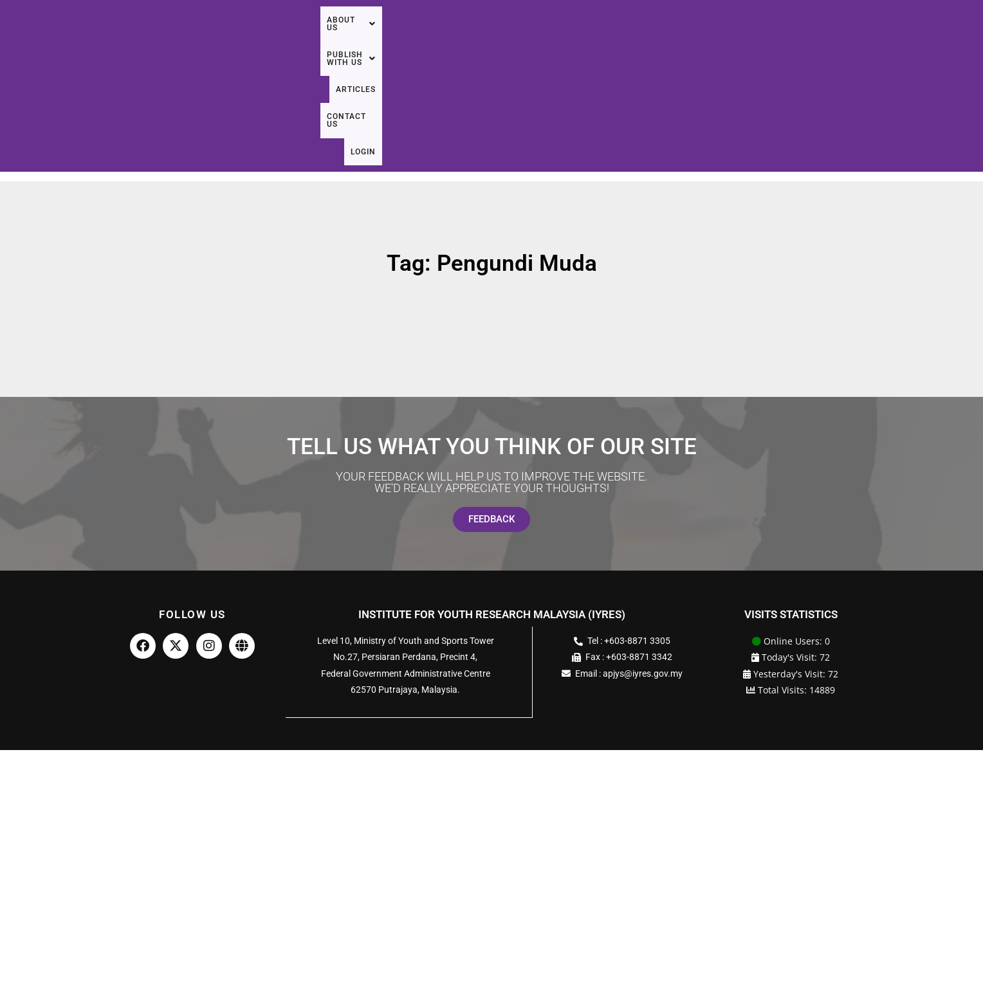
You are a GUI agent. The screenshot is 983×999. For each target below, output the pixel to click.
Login (942, 37)
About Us (639, 37)
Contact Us (883, 37)
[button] (639, 37)
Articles (816, 37)
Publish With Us (731, 37)
